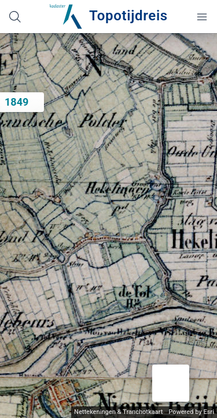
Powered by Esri (191, 412)
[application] (108, 225)
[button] (170, 383)
